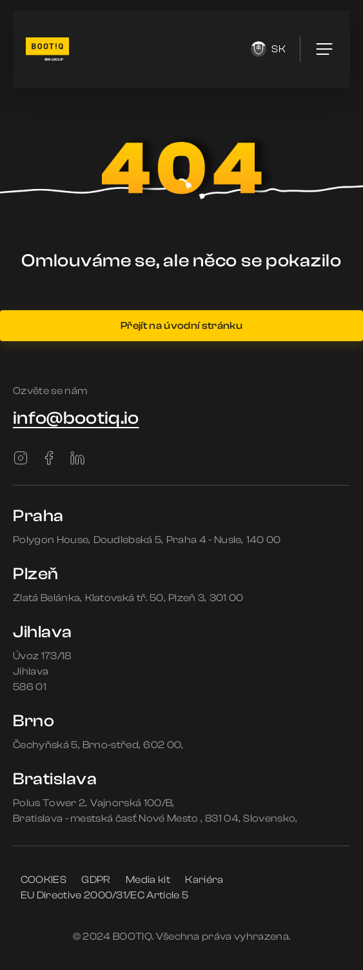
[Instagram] (20, 458)
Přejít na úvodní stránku (181, 326)
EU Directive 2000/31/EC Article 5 (105, 895)
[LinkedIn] (77, 458)
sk (268, 49)
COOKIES (43, 880)
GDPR (95, 880)
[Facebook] (49, 458)
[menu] (324, 49)
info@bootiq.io (76, 418)
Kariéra (204, 880)
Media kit (148, 880)
